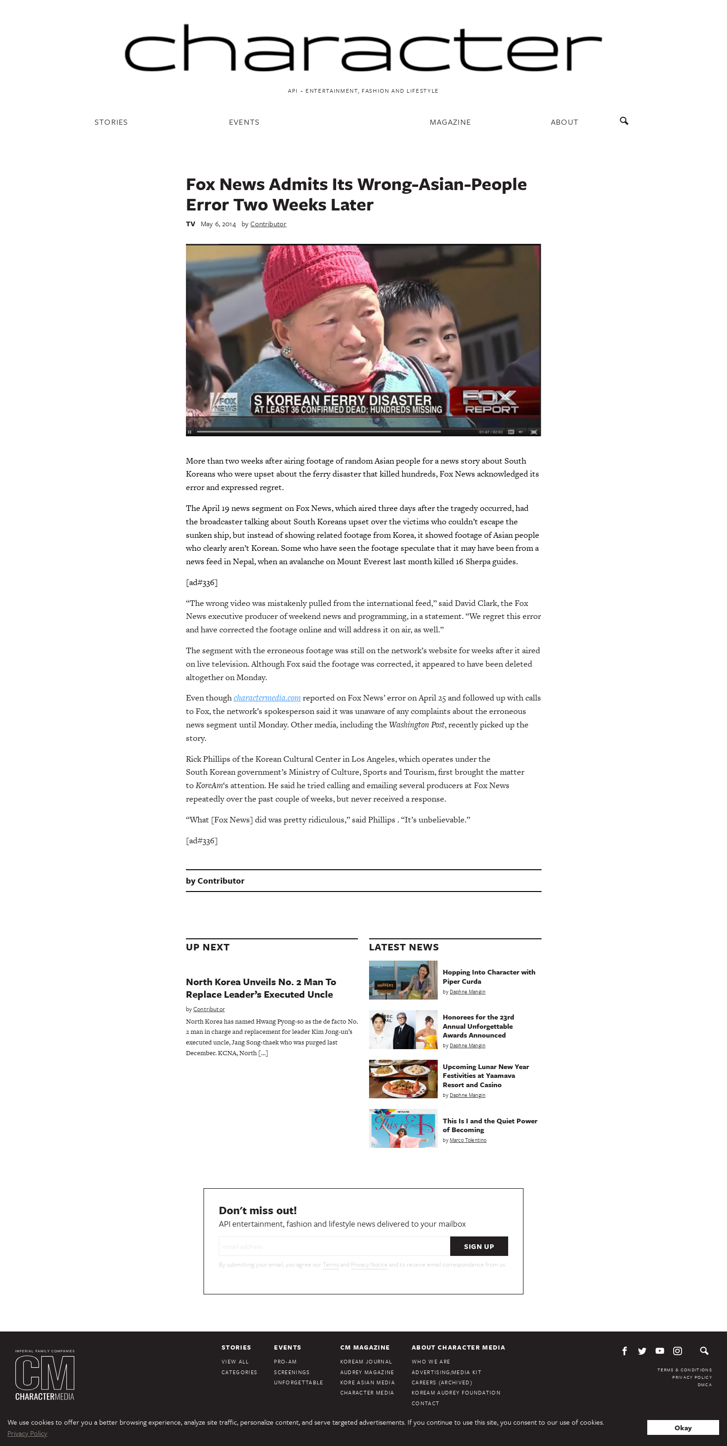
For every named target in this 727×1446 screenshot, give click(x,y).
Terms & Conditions (684, 1369)
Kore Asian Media (367, 1382)
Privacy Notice (369, 1264)
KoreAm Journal (366, 1361)
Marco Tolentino (468, 1140)
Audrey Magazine (367, 1372)
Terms (331, 1264)
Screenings (292, 1372)
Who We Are (431, 1361)
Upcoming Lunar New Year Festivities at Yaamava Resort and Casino (486, 1075)
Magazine (451, 121)
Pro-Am (285, 1361)
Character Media (367, 1392)
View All (235, 1361)
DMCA (705, 1384)
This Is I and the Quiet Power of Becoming (490, 1124)
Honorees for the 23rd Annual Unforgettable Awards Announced (478, 1025)
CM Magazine (365, 1347)
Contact (426, 1403)
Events (244, 121)
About (565, 121)
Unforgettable (298, 1382)
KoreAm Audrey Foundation (456, 1392)
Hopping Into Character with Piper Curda (489, 976)
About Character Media (458, 1347)
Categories (239, 1372)
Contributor (268, 223)
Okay (683, 1427)
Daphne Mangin (467, 991)
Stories (111, 121)
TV (190, 223)
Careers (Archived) (442, 1382)
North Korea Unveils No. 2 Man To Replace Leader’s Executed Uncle (261, 988)
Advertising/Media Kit (447, 1372)
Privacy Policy (692, 1377)
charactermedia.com (267, 697)
